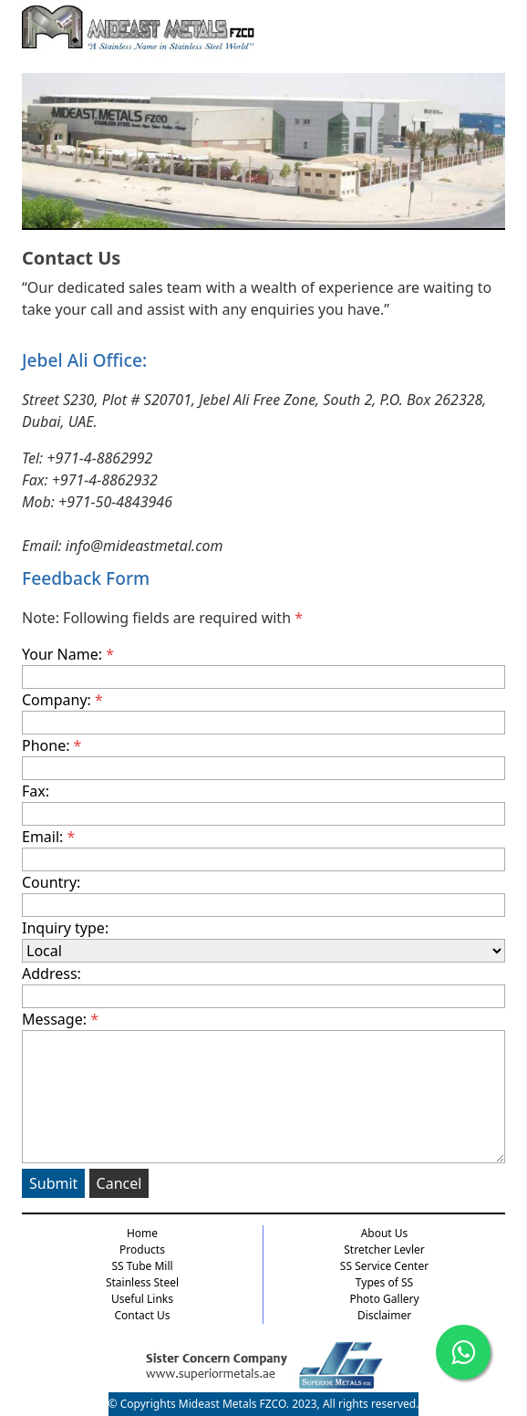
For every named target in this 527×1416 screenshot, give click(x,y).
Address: (263, 985)
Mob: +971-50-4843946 (97, 502)
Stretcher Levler (384, 1249)
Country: (263, 894)
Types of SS (384, 1282)
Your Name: (263, 666)
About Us (384, 1233)
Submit (53, 1183)
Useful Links (142, 1299)
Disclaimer (384, 1315)
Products (142, 1249)
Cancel (119, 1183)
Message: (263, 1086)
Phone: (263, 757)
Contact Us (142, 1315)
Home (142, 1233)
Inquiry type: (263, 940)
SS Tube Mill (141, 1266)
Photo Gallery (383, 1299)
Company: (263, 712)
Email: (263, 849)
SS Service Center (384, 1266)
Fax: (263, 803)
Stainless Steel (142, 1282)
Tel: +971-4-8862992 (87, 458)
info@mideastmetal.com (144, 546)
